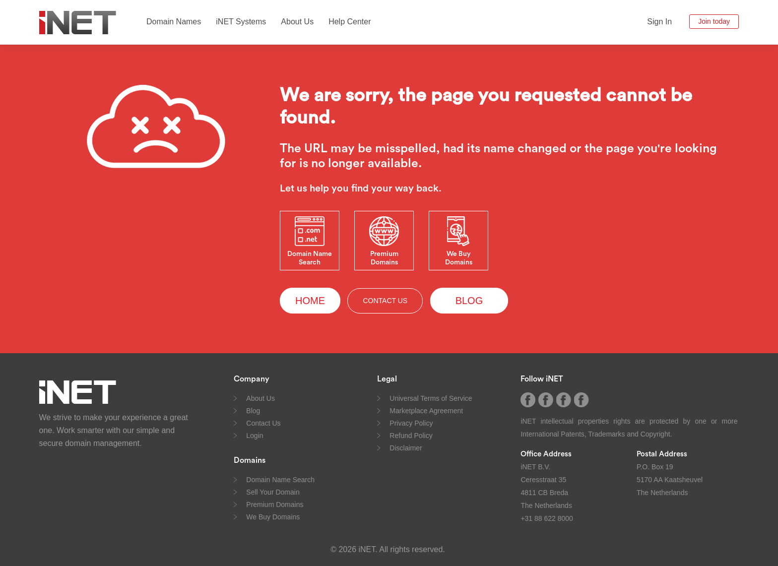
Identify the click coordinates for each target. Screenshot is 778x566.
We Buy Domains (273, 517)
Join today (714, 21)
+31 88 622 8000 (546, 518)
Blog (253, 411)
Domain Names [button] (173, 21)
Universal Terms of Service (430, 398)
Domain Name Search (280, 480)
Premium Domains (274, 504)
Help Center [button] (349, 21)
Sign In (659, 21)
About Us (297, 21)
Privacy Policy (411, 423)
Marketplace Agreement (426, 411)
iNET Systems (241, 21)
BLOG (469, 300)
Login (254, 436)
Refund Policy (410, 436)
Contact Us (263, 423)
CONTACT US (385, 301)
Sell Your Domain (272, 492)
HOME (310, 300)
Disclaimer (405, 448)
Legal (387, 379)
